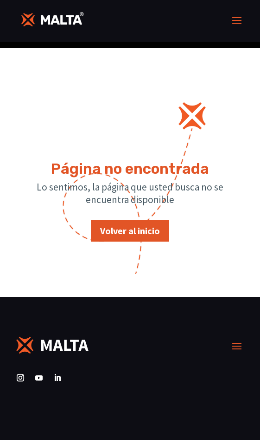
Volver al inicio (130, 230)
